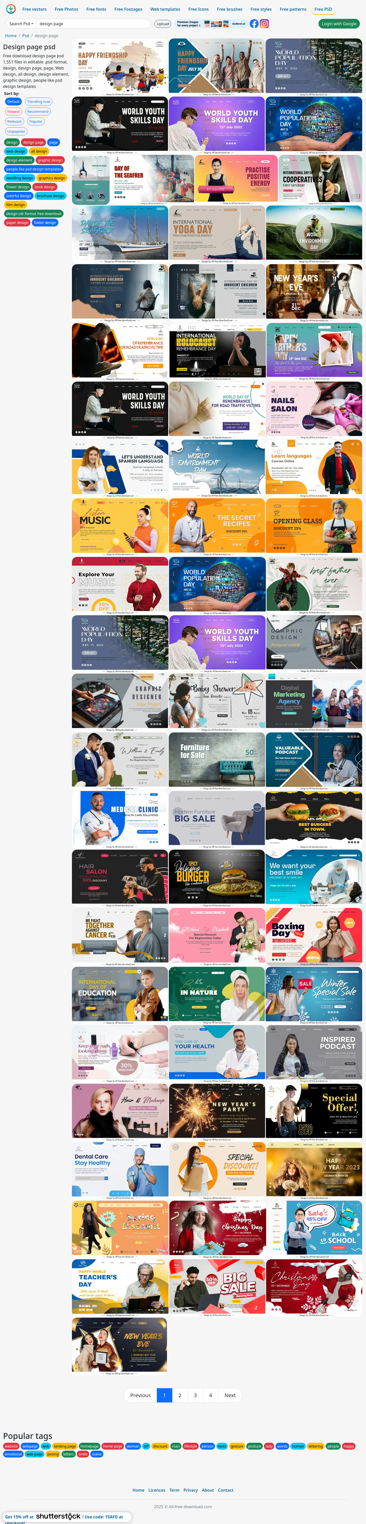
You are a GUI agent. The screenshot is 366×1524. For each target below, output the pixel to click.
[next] (230, 1395)
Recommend (38, 111)
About (208, 1490)
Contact (226, 1490)
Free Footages (128, 9)
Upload (163, 23)
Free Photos (66, 9)
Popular (35, 121)
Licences (156, 1490)
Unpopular (16, 131)
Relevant (14, 121)
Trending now (38, 101)
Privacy (191, 1490)
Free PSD (323, 9)
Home (11, 35)
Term (174, 1490)
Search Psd (19, 23)
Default (13, 101)
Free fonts (96, 9)
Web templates (165, 9)
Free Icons (198, 9)
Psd (25, 35)
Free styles (261, 9)
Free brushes (229, 9)
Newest (13, 111)
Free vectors (34, 9)
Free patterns (293, 9)
